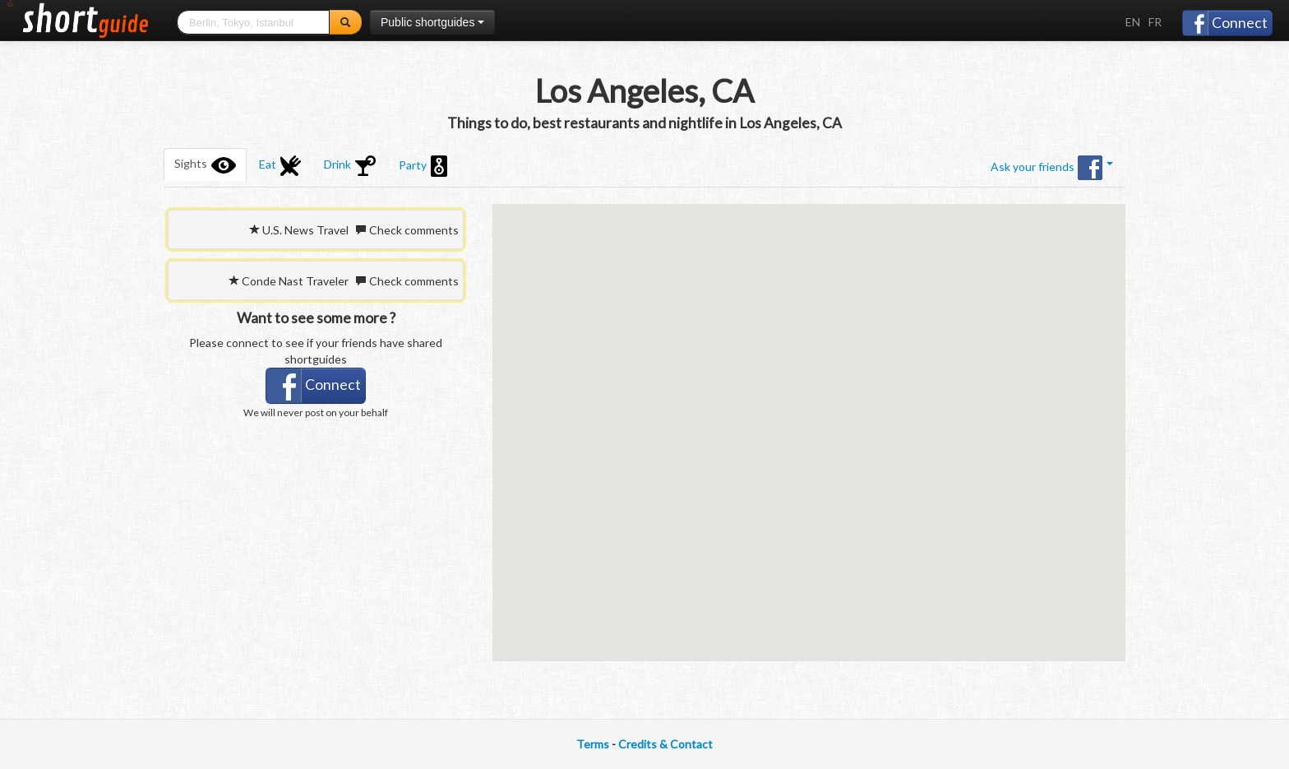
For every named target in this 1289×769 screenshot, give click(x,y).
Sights (205, 164)
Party (423, 166)
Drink (350, 165)
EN (1132, 22)
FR (1155, 22)
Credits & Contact (665, 744)
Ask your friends (1052, 167)
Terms (592, 744)
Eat (280, 165)
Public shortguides (432, 22)
